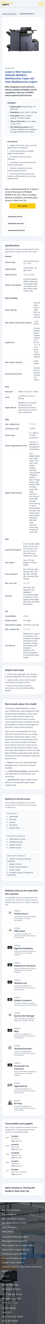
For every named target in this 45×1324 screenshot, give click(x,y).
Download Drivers (11, 1289)
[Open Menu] (41, 4)
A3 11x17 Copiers (11, 1210)
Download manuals (16, 223)
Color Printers (9, 1227)
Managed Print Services (14, 1241)
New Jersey (8, 1231)
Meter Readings (10, 1284)
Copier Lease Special (13, 1262)
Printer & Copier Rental (14, 1253)
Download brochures (16, 230)
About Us (7, 1270)
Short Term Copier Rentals (16, 1249)
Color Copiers (9, 1214)
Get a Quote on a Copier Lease (18, 1245)
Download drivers (15, 216)
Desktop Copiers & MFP (14, 1223)
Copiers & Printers (9, 14)
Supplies (6, 1280)
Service (5, 1276)
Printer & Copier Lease (14, 1258)
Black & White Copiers (13, 1218)
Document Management (15, 1236)
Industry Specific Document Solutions (22, 1266)
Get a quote (22, 206)
